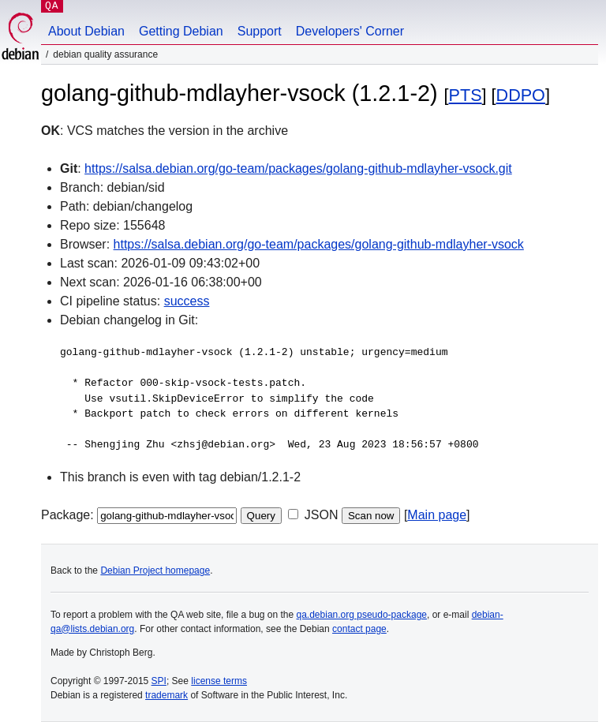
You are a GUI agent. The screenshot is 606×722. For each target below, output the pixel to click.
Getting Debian (181, 31)
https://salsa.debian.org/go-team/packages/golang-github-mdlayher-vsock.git (298, 168)
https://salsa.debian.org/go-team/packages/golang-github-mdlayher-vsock (319, 244)
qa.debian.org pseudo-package (362, 614)
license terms (219, 680)
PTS (465, 95)
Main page (436, 515)
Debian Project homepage (155, 570)
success (187, 301)
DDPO (520, 95)
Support (260, 31)
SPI (159, 680)
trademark (166, 695)
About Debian (86, 31)
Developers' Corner (350, 31)
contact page (359, 628)
